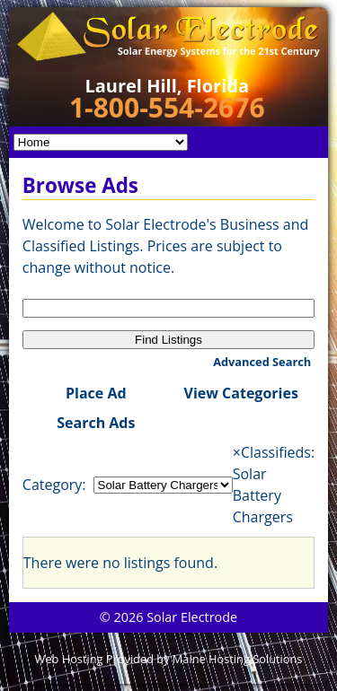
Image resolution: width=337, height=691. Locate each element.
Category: (54, 484)
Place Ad (96, 393)
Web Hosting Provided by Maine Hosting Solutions (169, 659)
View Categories (241, 393)
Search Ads (96, 423)
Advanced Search (262, 362)
